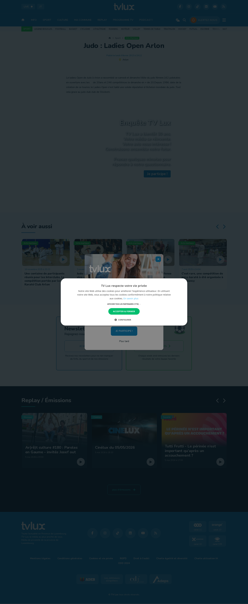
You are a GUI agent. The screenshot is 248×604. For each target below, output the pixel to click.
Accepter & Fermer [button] (124, 311)
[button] (124, 304)
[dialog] (124, 302)
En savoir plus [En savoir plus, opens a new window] (131, 298)
